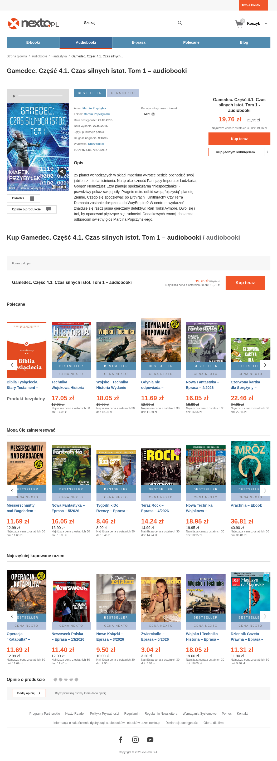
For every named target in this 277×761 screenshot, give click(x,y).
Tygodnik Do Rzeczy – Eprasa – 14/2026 (112, 510)
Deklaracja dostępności (182, 723)
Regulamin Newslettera (161, 713)
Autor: (78, 108)
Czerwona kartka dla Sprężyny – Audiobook (245, 387)
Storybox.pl (96, 143)
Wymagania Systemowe (200, 713)
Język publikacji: (85, 132)
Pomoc (227, 713)
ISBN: (78, 149)
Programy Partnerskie (44, 713)
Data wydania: (83, 125)
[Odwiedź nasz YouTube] (150, 739)
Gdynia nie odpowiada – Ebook (152, 387)
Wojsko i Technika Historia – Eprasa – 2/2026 (202, 639)
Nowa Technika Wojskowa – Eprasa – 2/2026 (200, 510)
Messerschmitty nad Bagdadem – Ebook (21, 510)
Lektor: (79, 114)
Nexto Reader (75, 713)
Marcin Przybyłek (94, 108)
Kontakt (242, 713)
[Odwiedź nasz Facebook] (120, 739)
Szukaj (89, 23)
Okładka (18, 198)
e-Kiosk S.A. (150, 752)
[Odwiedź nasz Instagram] (135, 739)
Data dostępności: (86, 120)
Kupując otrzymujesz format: (159, 108)
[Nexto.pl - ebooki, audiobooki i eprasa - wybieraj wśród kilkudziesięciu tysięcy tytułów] (33, 23)
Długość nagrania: (86, 138)
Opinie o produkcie (26, 209)
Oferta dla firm (213, 723)
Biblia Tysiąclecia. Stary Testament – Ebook (22, 387)
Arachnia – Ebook (246, 505)
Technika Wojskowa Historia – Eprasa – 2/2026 (68, 387)
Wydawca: (81, 143)
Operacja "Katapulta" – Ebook (18, 639)
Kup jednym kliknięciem (235, 152)
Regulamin (131, 713)
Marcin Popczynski (97, 114)
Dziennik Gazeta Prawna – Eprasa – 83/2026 (247, 639)
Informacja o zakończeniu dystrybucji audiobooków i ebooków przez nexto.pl (107, 723)
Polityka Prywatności (104, 713)
